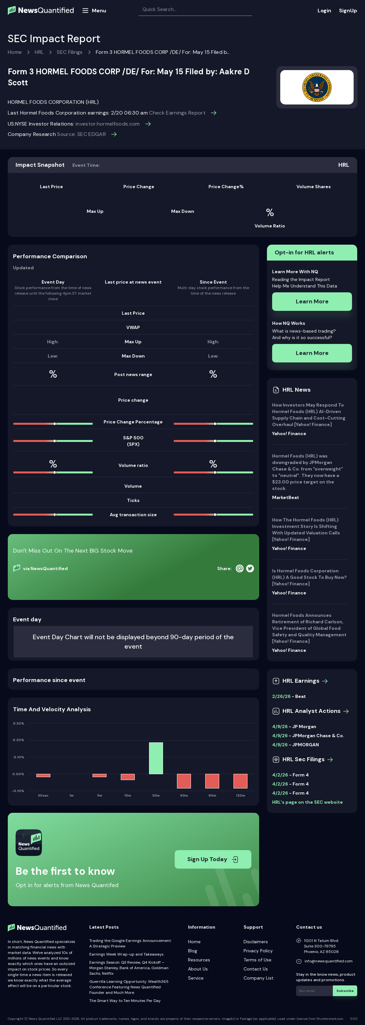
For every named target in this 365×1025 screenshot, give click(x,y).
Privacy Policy (258, 951)
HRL (39, 52)
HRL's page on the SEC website (307, 802)
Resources (199, 960)
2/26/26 (281, 696)
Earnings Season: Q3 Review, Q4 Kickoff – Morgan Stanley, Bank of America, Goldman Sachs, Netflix (129, 968)
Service (196, 978)
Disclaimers (256, 942)
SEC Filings (70, 52)
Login (324, 10)
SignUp (348, 10)
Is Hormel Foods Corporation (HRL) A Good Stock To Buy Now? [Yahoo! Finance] (309, 577)
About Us (198, 969)
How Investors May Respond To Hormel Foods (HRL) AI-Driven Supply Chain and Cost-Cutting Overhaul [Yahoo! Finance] (309, 414)
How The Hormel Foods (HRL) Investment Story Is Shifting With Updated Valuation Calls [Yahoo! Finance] (306, 529)
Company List (258, 978)
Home (15, 52)
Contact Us (256, 969)
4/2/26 (280, 775)
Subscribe (345, 990)
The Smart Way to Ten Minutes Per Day (125, 1000)
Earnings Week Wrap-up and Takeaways (126, 954)
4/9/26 (280, 726)
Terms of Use (257, 960)
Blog (192, 951)
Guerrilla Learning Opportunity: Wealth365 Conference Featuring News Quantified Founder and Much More (129, 987)
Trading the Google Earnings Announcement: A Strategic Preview (130, 943)
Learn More (312, 301)
